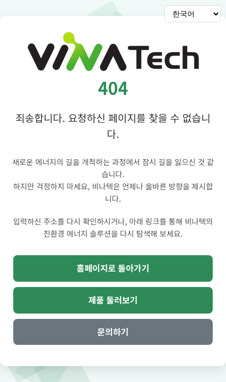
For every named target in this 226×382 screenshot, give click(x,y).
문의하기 (113, 331)
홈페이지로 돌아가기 (113, 268)
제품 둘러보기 (113, 299)
